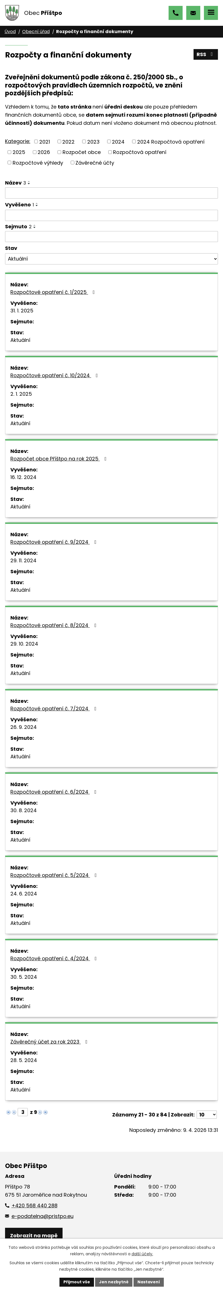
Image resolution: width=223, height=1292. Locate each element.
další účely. (142, 1254)
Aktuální (20, 340)
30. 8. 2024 (23, 810)
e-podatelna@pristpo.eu (193, 13)
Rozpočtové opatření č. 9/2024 (54, 541)
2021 (44, 141)
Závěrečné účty (94, 162)
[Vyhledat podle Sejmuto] (111, 236)
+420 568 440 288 (176, 13)
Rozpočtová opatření (139, 152)
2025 (19, 152)
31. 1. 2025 (21, 310)
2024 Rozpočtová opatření (170, 141)
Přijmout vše (76, 1282)
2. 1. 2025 (21, 393)
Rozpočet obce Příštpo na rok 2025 (59, 458)
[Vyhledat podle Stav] (111, 258)
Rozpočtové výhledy (38, 162)
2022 (68, 141)
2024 (118, 141)
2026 (44, 152)
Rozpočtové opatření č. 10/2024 (55, 375)
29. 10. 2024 (24, 643)
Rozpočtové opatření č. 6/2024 (54, 791)
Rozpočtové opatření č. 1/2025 (53, 292)
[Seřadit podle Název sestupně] (29, 184)
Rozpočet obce (82, 152)
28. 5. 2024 (23, 1060)
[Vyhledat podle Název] (111, 193)
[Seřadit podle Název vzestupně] (29, 181)
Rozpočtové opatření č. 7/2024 (54, 708)
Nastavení (148, 1282)
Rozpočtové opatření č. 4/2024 (54, 958)
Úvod (10, 31)
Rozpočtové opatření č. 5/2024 (54, 875)
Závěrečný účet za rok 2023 (50, 1041)
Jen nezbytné (113, 1282)
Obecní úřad (36, 31)
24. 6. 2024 (23, 893)
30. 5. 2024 (23, 976)
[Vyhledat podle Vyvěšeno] (111, 215)
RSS (206, 54)
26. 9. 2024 (23, 727)
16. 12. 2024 (23, 477)
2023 (93, 141)
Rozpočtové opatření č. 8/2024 (54, 625)
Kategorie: (17, 141)
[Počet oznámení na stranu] (207, 1115)
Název (15, 182)
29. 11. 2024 (23, 560)
